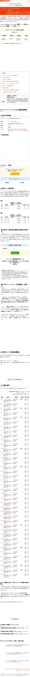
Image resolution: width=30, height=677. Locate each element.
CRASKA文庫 (6, 421)
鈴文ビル (5, 471)
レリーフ (5, 417)
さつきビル (6, 426)
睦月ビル (5, 475)
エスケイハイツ (7, 489)
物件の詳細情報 (6, 77)
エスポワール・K (7, 556)
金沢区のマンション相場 (19, 237)
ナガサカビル (6, 507)
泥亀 (24, 12)
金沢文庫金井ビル (7, 533)
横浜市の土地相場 (26, 239)
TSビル (5, 498)
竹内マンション (7, 569)
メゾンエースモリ (7, 525)
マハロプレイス (7, 560)
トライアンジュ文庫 (8, 516)
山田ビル (5, 444)
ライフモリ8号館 (7, 399)
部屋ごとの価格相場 (7, 79)
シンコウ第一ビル (7, 453)
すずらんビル (6, 439)
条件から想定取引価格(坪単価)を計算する (10, 81)
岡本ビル (5, 493)
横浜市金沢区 (19, 12)
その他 (9, 130)
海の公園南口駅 (23, 130)
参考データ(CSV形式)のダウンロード (23, 392)
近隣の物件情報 (5, 87)
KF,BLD (5, 552)
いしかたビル (6, 543)
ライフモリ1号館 (7, 408)
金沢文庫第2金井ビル (8, 511)
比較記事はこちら (17, 311)
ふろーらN (6, 538)
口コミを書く (15, 173)
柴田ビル (5, 547)
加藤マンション (7, 520)
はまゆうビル (6, 484)
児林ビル (5, 412)
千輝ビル (5, 462)
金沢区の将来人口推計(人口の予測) (9, 91)
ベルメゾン (6, 480)
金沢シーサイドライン (15, 130)
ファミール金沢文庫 (8, 403)
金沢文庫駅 (15, 13)
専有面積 (5, 248)
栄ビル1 (5, 430)
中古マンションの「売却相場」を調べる (10, 83)
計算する (15, 253)
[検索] (1, 0)
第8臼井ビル (6, 457)
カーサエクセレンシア (8, 529)
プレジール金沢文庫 (8, 502)
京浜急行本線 (9, 13)
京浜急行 (28, 12)
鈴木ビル (5, 448)
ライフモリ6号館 (7, 565)
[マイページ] (10, 0)
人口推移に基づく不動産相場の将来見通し (10, 90)
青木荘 (5, 466)
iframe (15, 58)
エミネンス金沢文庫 (8, 435)
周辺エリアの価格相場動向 (7, 85)
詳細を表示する (25, 631)
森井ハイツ (6, 574)
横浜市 (14, 12)
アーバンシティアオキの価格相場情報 (10, 75)
